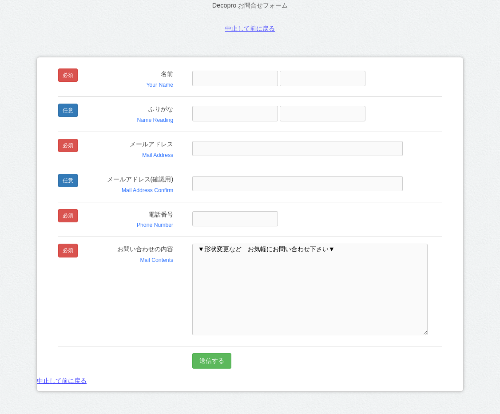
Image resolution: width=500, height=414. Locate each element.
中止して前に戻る (250, 28)
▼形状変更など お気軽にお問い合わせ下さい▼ (310, 289)
